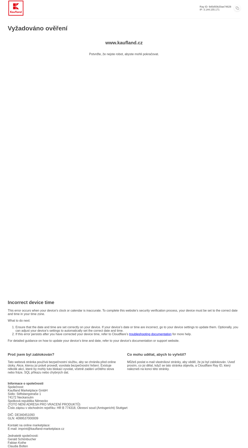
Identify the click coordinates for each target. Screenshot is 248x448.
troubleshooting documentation (150, 334)
